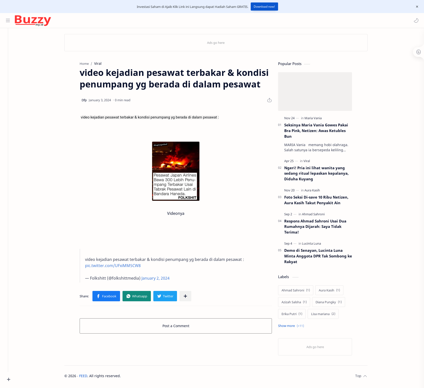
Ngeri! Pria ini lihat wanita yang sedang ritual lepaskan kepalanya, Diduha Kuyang (322, 175)
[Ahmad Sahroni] (318, 215)
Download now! (264, 6)
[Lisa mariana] (328, 315)
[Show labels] (297, 327)
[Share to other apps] (191, 297)
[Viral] (312, 162)
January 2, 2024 (161, 279)
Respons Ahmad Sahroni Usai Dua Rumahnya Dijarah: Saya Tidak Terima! (321, 228)
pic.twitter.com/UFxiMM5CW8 (118, 267)
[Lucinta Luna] (316, 245)
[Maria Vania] (318, 119)
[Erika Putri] (297, 315)
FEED (89, 377)
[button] (415, 20)
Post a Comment (181, 327)
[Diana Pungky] (334, 303)
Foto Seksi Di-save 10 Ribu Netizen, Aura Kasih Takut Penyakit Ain (322, 201)
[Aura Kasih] (317, 191)
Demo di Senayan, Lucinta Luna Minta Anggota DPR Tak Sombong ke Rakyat (323, 257)
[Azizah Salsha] (299, 303)
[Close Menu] (416, 6)
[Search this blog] (102, 20)
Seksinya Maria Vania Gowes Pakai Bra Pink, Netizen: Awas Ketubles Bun (321, 132)
